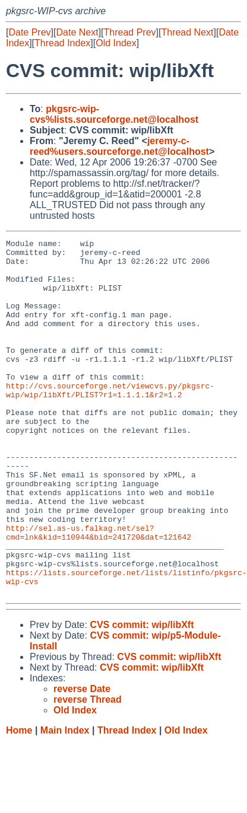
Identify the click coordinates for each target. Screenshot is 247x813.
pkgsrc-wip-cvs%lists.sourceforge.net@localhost (114, 114)
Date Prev (29, 32)
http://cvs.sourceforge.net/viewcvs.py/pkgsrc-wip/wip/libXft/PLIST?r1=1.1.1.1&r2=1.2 (110, 421)
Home (19, 801)
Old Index (116, 43)
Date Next (77, 32)
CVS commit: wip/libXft (142, 696)
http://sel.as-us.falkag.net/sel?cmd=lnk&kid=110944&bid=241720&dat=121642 (98, 591)
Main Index (65, 801)
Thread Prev (130, 32)
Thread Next (187, 32)
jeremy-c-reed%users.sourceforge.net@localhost (119, 146)
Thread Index (62, 43)
